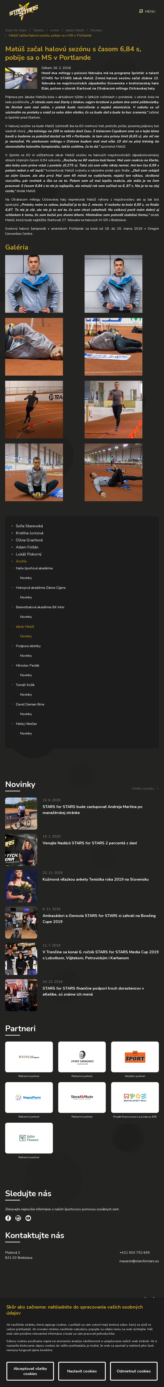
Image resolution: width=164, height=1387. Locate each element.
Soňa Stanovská (29, 526)
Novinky (96, 30)
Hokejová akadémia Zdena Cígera (41, 587)
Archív (54, 30)
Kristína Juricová (29, 533)
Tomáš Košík (25, 685)
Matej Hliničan (26, 723)
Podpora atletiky (28, 646)
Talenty (38, 30)
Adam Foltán (27, 547)
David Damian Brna (30, 704)
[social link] (8, 1219)
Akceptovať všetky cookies (30, 1371)
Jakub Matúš (75, 30)
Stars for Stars (16, 30)
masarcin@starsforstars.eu (139, 1261)
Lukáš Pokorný (29, 554)
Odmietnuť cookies (134, 1371)
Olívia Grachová (29, 540)
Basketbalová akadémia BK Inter (40, 607)
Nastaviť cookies (82, 1371)
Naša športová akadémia (34, 568)
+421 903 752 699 (134, 1252)
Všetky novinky (142, 788)
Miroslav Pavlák (27, 665)
